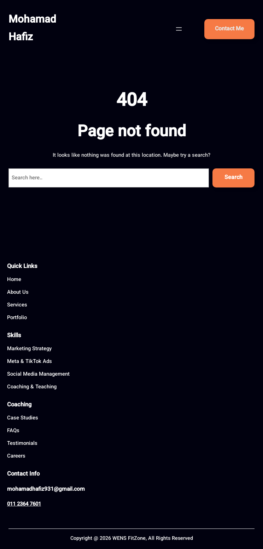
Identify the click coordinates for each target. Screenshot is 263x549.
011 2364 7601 (24, 504)
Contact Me (229, 29)
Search (233, 177)
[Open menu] (179, 29)
